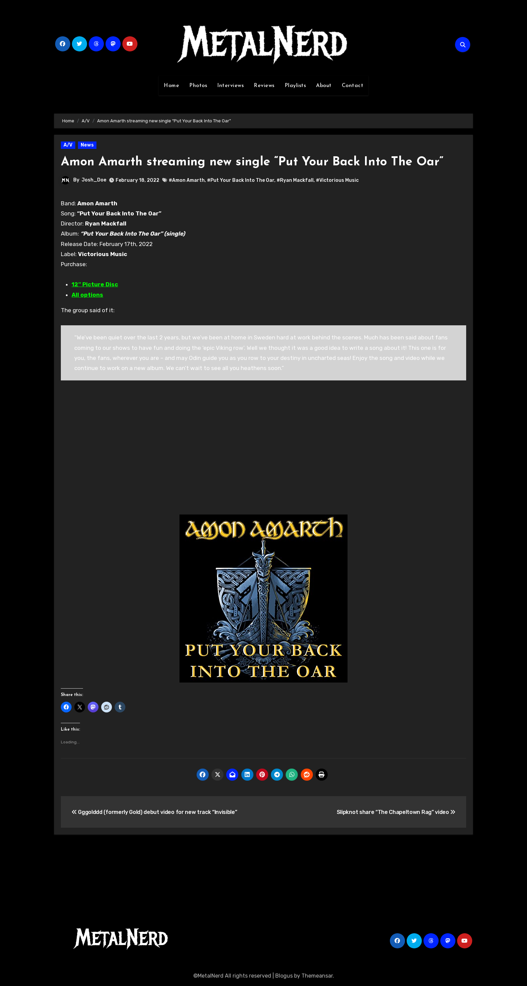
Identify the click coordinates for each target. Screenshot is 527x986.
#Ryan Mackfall (295, 180)
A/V (68, 145)
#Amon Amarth (187, 180)
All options (87, 294)
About (324, 85)
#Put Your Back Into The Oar (240, 180)
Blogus (284, 976)
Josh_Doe (94, 180)
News (87, 145)
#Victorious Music (337, 180)
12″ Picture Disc (95, 284)
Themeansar (317, 976)
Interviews (230, 85)
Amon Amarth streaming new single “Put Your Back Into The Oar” (260, 162)
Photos (198, 85)
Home (171, 85)
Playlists (295, 85)
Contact (353, 85)
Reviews (264, 85)
